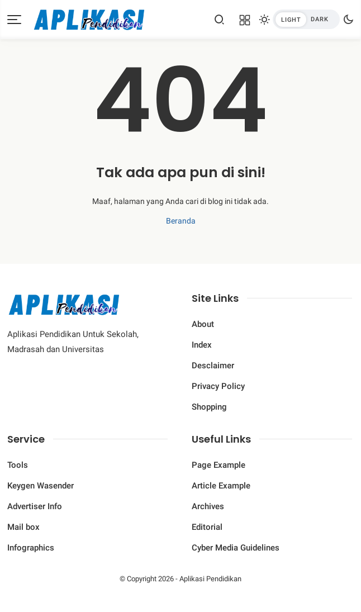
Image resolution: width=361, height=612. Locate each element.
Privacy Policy (218, 386)
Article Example (221, 486)
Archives (208, 506)
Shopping (209, 407)
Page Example (218, 465)
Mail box (23, 527)
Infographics (30, 548)
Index (202, 345)
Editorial (207, 527)
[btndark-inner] (306, 19)
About (203, 324)
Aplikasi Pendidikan (210, 579)
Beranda (181, 220)
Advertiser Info (34, 506)
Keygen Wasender (40, 486)
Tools (17, 465)
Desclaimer (213, 365)
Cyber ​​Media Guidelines (235, 548)
